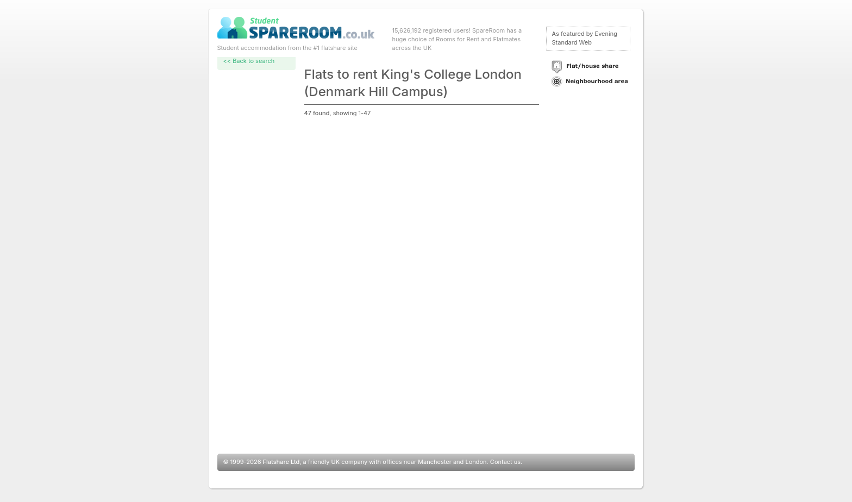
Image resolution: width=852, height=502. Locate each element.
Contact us (505, 462)
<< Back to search (249, 61)
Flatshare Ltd (281, 462)
